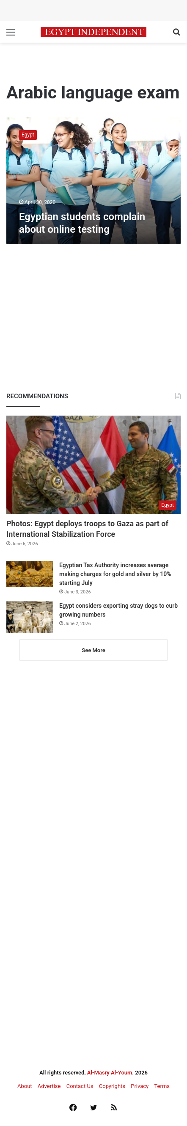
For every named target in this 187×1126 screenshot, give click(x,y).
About (24, 1086)
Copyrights (112, 1086)
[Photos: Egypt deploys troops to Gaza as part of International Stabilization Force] (93, 465)
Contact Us (80, 1086)
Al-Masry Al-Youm (109, 1072)
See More (93, 650)
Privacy (139, 1086)
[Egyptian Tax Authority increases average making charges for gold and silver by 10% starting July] (29, 574)
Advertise (49, 1086)
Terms (162, 1086)
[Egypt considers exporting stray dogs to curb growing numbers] (29, 617)
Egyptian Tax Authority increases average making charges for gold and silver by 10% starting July (115, 574)
